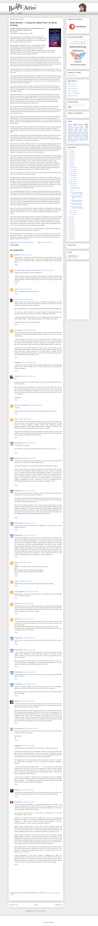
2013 (71, 224)
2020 (71, 161)
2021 (71, 159)
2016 (71, 218)
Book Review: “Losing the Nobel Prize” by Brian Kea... (76, 197)
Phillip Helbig (18, 443)
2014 (71, 222)
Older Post (58, 905)
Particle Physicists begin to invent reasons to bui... (76, 204)
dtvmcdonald (18, 330)
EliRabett (17, 790)
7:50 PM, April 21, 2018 (30, 728)
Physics (80, 124)
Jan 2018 (73, 214)
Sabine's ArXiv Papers (73, 95)
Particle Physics (83, 130)
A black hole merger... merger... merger (75, 188)
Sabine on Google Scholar (74, 93)
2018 (71, 165)
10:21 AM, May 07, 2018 (26, 790)
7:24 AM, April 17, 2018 (25, 419)
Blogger (52, 922)
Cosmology (85, 132)
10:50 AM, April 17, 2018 (25, 581)
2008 (71, 235)
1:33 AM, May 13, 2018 (28, 802)
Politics (71, 140)
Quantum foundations (82, 135)
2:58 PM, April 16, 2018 (29, 376)
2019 (71, 163)
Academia (74, 132)
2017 (71, 217)
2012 (71, 226)
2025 (71, 151)
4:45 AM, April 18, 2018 (29, 638)
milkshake (17, 701)
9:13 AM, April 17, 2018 (29, 523)
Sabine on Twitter (72, 83)
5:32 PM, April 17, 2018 (26, 603)
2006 (71, 239)
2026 (71, 149)
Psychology (86, 140)
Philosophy (82, 133)
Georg (16, 562)
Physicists (70, 139)
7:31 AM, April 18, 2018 (29, 672)
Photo (84, 138)
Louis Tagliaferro (19, 591)
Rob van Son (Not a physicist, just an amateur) (27, 270)
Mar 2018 (73, 210)
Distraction (79, 136)
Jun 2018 (73, 179)
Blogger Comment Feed (73, 256)
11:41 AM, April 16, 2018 (28, 362)
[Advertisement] (78, 290)
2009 (71, 232)
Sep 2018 (73, 173)
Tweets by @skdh (72, 75)
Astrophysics (44, 242)
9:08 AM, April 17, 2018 (29, 458)
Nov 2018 (73, 169)
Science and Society (75, 126)
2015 (71, 221)
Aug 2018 (73, 175)
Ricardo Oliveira (19, 728)
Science (70, 135)
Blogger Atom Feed (72, 255)
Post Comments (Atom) (39, 911)
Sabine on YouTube (72, 86)
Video (70, 124)
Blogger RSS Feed (72, 257)
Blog (85, 136)
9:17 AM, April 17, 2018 (29, 535)
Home (12, 13)
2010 (71, 231)
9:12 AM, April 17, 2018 (29, 490)
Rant (87, 139)
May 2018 (73, 181)
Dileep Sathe (18, 802)
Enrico (16, 419)
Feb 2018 (73, 212)
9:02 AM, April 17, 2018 (29, 443)
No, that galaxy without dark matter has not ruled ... (76, 201)
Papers (82, 127)
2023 (71, 155)
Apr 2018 (73, 183)
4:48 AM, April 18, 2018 (29, 650)
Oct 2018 (73, 171)
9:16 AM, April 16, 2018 (26, 255)
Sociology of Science (73, 138)
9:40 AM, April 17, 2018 (25, 562)
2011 (71, 228)
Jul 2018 (73, 177)
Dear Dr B (78, 140)
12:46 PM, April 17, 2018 (31, 591)
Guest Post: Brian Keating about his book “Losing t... (77, 193)
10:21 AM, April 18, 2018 (29, 684)
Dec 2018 (73, 167)
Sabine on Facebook (72, 88)
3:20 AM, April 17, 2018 (35, 405)
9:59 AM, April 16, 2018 (25, 289)
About (20, 13)
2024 (71, 153)
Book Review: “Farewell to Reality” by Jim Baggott (76, 207)
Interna (72, 190)
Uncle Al (16, 299)
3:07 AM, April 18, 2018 (26, 619)
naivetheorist (18, 376)
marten (16, 289)
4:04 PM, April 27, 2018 (28, 745)
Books (50, 242)
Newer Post (14, 905)
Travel (72, 136)
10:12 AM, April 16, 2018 (26, 299)
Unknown (17, 603)
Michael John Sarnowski (21, 405)
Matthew (16, 255)
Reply (16, 265)
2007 (71, 236)
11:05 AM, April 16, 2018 (29, 330)
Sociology (71, 141)
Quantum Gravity (73, 129)
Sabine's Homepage (72, 90)
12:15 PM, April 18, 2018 (27, 701)
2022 (71, 157)
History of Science (79, 139)
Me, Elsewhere (73, 185)
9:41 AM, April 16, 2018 (48, 270)
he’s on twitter (36, 233)
